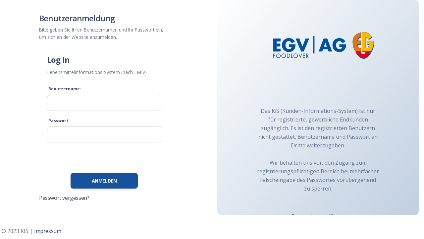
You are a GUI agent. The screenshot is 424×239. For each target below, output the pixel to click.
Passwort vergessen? (64, 197)
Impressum (47, 231)
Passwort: (59, 120)
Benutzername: (64, 89)
